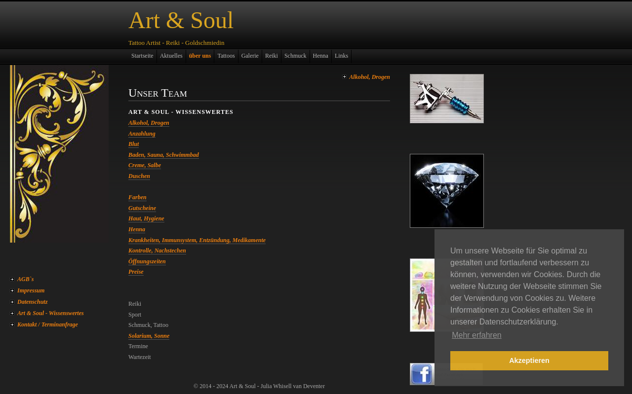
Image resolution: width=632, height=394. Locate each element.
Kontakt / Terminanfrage (47, 324)
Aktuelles (171, 55)
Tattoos (226, 55)
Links (341, 55)
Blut (133, 144)
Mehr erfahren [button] (477, 335)
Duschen (139, 176)
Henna (320, 55)
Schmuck (295, 55)
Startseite (142, 55)
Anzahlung (142, 133)
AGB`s (25, 279)
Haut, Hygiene (146, 218)
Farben (137, 197)
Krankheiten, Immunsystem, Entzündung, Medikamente (197, 240)
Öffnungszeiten (147, 261)
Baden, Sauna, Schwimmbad (163, 154)
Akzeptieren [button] (529, 360)
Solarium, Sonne (148, 335)
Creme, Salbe (144, 165)
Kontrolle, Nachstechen (157, 250)
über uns (200, 55)
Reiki (271, 55)
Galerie (250, 55)
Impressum (30, 290)
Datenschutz (32, 301)
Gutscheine (142, 208)
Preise (136, 271)
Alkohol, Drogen (369, 76)
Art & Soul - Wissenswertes (50, 313)
